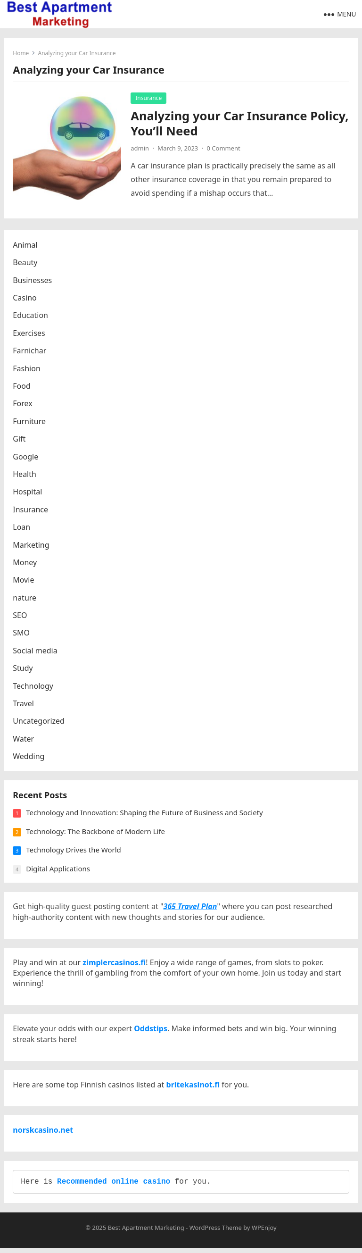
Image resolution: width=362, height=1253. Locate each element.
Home (21, 53)
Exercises (29, 333)
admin (140, 148)
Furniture (29, 422)
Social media (35, 651)
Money (25, 563)
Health (25, 474)
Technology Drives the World (74, 851)
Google (26, 457)
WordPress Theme (215, 1232)
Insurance (149, 98)
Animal (25, 245)
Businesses (32, 281)
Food (22, 386)
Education (31, 316)
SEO (20, 615)
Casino (25, 298)
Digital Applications (58, 870)
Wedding (29, 757)
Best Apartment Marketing (146, 1232)
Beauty (25, 263)
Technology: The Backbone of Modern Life (95, 832)
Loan (22, 527)
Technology (33, 686)
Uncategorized (39, 722)
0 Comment (223, 148)
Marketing (31, 545)
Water (23, 739)
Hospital (27, 492)
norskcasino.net (43, 1134)
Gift (19, 439)
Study (23, 669)
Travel (23, 704)
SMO (21, 633)
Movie (23, 581)
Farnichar (30, 351)
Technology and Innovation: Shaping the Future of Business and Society (144, 814)
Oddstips (151, 1032)
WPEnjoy (264, 1232)
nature (25, 598)
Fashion (27, 369)
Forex (23, 404)
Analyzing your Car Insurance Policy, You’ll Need (240, 123)
